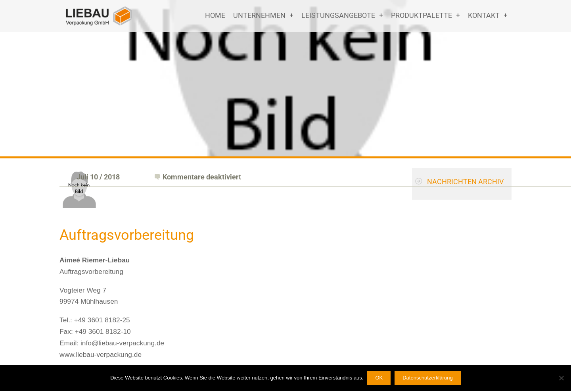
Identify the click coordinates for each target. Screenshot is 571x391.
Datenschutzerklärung (427, 378)
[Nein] (561, 378)
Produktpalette (421, 15)
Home (215, 15)
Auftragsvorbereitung (126, 235)
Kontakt (484, 15)
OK (379, 378)
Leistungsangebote (338, 15)
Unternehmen (259, 15)
